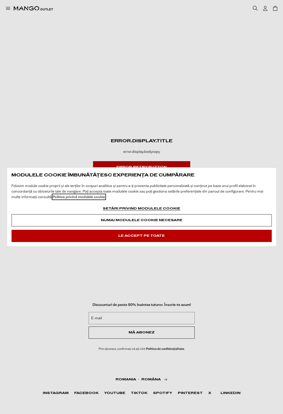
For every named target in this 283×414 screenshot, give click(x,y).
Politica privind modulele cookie (78, 196)
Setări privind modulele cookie (141, 208)
